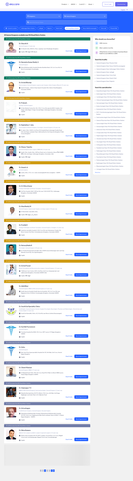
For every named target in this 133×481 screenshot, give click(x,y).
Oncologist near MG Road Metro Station (108, 141)
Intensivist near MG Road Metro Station (108, 129)
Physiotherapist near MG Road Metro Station (109, 154)
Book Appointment (81, 51)
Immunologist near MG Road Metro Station (109, 126)
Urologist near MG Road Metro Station (108, 169)
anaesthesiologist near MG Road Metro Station (110, 91)
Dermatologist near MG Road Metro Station (109, 103)
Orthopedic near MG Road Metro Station (108, 145)
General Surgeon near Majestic (105, 81)
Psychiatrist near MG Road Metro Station (108, 157)
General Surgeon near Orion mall (106, 75)
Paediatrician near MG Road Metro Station (109, 148)
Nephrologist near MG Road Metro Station (109, 135)
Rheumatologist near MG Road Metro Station (109, 166)
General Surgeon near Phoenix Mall (106, 63)
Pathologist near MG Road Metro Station (108, 151)
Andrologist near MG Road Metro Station (108, 94)
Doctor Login (108, 4)
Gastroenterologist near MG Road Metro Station (110, 117)
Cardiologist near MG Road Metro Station (108, 97)
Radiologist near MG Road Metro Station (108, 163)
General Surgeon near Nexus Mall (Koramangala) (110, 66)
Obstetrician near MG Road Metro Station (108, 138)
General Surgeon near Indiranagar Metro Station (110, 69)
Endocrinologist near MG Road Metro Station (109, 106)
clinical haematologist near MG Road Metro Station (111, 100)
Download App (121, 4)
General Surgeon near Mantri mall (106, 78)
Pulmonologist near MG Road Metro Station (109, 160)
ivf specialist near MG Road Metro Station (108, 132)
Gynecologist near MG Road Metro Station (109, 123)
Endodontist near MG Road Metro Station (108, 109)
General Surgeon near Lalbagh (105, 72)
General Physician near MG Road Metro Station (110, 120)
